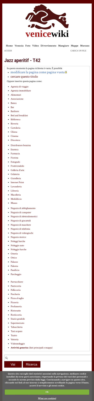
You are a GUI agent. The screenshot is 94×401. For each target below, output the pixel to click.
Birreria (14, 123)
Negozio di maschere (21, 224)
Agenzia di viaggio (19, 86)
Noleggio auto (17, 245)
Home (9, 45)
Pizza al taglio (17, 298)
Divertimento (48, 45)
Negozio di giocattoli (21, 220)
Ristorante (16, 310)
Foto (27, 45)
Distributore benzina (21, 145)
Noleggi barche (18, 241)
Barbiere (15, 111)
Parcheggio (16, 274)
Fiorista (14, 157)
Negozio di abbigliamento (23, 208)
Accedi (8, 50)
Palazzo (14, 261)
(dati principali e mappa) (32, 347)
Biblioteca (15, 119)
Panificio (15, 270)
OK (47, 392)
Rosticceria (16, 314)
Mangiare (63, 45)
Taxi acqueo (16, 331)
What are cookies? (47, 398)
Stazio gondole (18, 318)
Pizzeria (14, 302)
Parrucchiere (17, 281)
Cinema (14, 136)
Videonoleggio (18, 343)
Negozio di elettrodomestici (24, 216)
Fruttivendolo (17, 166)
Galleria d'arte (17, 170)
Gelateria (15, 174)
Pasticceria (16, 286)
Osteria (14, 253)
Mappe (74, 45)
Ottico (14, 257)
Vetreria (14, 339)
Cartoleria (15, 127)
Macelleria (16, 194)
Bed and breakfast (19, 115)
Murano (84, 45)
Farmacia (15, 153)
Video (35, 45)
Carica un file (78, 50)
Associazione (17, 98)
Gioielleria (16, 178)
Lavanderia (16, 186)
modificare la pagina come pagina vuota (37, 72)
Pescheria (15, 294)
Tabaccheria (16, 327)
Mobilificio (16, 199)
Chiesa (14, 131)
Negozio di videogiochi (22, 233)
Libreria (15, 190)
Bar (12, 107)
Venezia (19, 45)
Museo (14, 203)
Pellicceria (16, 290)
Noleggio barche (18, 249)
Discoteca (15, 140)
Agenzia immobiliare (21, 90)
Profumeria (16, 306)
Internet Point (17, 182)
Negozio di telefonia (20, 228)
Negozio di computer (21, 212)
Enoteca (14, 149)
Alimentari (16, 94)
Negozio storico (18, 237)
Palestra (14, 266)
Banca (14, 103)
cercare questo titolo (24, 76)
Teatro (14, 335)
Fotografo (15, 162)
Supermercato (17, 323)
